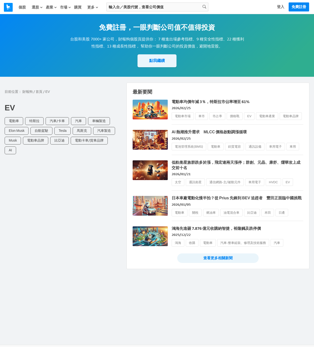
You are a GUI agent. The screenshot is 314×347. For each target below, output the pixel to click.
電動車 (14, 121)
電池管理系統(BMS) (189, 146)
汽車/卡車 (57, 121)
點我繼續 (157, 60)
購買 (77, 7)
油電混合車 (231, 212)
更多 (92, 7)
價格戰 (234, 116)
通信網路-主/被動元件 (225, 182)
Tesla (63, 131)
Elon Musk (16, 131)
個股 (22, 7)
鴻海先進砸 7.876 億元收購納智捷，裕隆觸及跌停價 (216, 228)
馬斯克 (82, 131)
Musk (13, 140)
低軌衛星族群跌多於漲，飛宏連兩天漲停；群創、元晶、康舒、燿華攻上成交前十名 (236, 165)
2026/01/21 (181, 174)
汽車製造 (104, 131)
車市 (201, 116)
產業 (51, 7)
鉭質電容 (234, 146)
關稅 (195, 212)
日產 (282, 212)
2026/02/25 (181, 108)
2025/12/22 (181, 235)
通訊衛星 (195, 182)
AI (10, 150)
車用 (293, 146)
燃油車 (211, 212)
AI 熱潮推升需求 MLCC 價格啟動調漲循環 (209, 132)
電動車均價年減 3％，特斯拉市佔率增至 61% (211, 101)
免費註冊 (299, 7)
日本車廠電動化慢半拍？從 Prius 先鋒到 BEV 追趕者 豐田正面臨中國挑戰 (237, 198)
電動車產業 (267, 116)
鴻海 (178, 243)
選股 (37, 7)
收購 (192, 243)
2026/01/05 (181, 204)
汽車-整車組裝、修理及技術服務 (243, 243)
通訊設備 (255, 146)
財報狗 (27, 92)
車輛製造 (99, 121)
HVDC (273, 182)
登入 (280, 7)
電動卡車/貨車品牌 (89, 140)
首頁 (39, 92)
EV (249, 116)
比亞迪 (59, 140)
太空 (178, 182)
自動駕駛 (41, 131)
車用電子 (275, 146)
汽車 (78, 121)
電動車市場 (183, 116)
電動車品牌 (35, 140)
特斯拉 (34, 121)
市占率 (217, 116)
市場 (65, 7)
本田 (268, 212)
